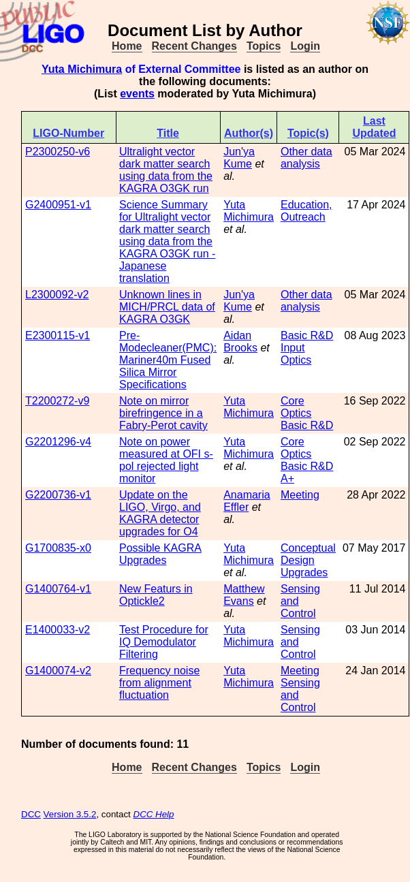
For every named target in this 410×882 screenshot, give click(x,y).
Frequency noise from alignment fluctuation (159, 683)
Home (127, 46)
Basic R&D (307, 335)
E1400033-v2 (57, 629)
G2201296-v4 (58, 441)
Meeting (300, 495)
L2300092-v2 (57, 294)
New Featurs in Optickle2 (156, 595)
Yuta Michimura (82, 69)
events (137, 93)
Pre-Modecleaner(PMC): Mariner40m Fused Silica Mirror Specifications (168, 360)
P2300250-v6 (57, 151)
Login (305, 46)
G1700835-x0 (58, 548)
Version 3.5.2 (70, 814)
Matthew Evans (243, 595)
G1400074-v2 (58, 670)
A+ (287, 478)
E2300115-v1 (57, 335)
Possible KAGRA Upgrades (160, 554)
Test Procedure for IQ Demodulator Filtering (163, 642)
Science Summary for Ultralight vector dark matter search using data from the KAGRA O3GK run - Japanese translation (167, 241)
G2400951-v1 (58, 204)
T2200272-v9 (57, 401)
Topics (264, 46)
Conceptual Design (308, 554)
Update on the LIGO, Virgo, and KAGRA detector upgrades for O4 (160, 513)
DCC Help (153, 814)
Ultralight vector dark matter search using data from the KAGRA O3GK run (165, 170)
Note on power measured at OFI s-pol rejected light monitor (166, 460)
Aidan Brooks (240, 341)
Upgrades (304, 572)
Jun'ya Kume (239, 158)
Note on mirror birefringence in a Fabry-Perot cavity (163, 413)
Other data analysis (306, 158)
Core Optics (296, 407)
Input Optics (296, 354)
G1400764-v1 (58, 589)
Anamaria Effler (246, 501)
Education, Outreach (306, 211)
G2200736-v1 (58, 495)
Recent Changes (194, 46)
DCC (31, 814)
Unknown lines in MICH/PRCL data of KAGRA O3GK (167, 307)
